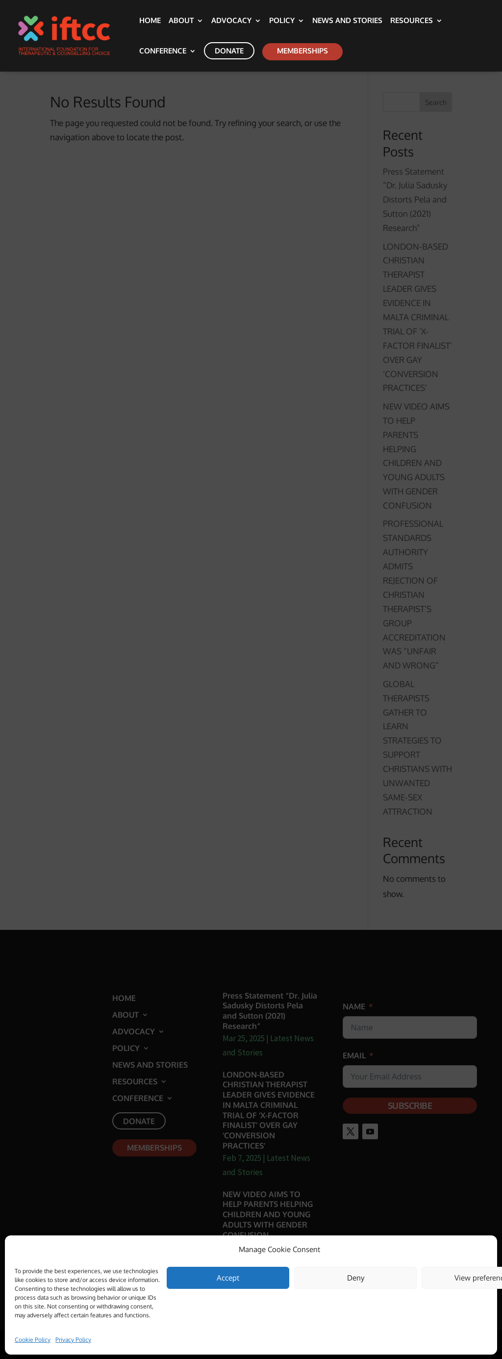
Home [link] (150, 21)
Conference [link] (162, 51)
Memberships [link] (302, 50)
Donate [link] (229, 50)
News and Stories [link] (347, 21)
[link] (78, 35)
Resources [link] (411, 21)
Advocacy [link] (231, 21)
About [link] (181, 21)
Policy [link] (282, 21)
